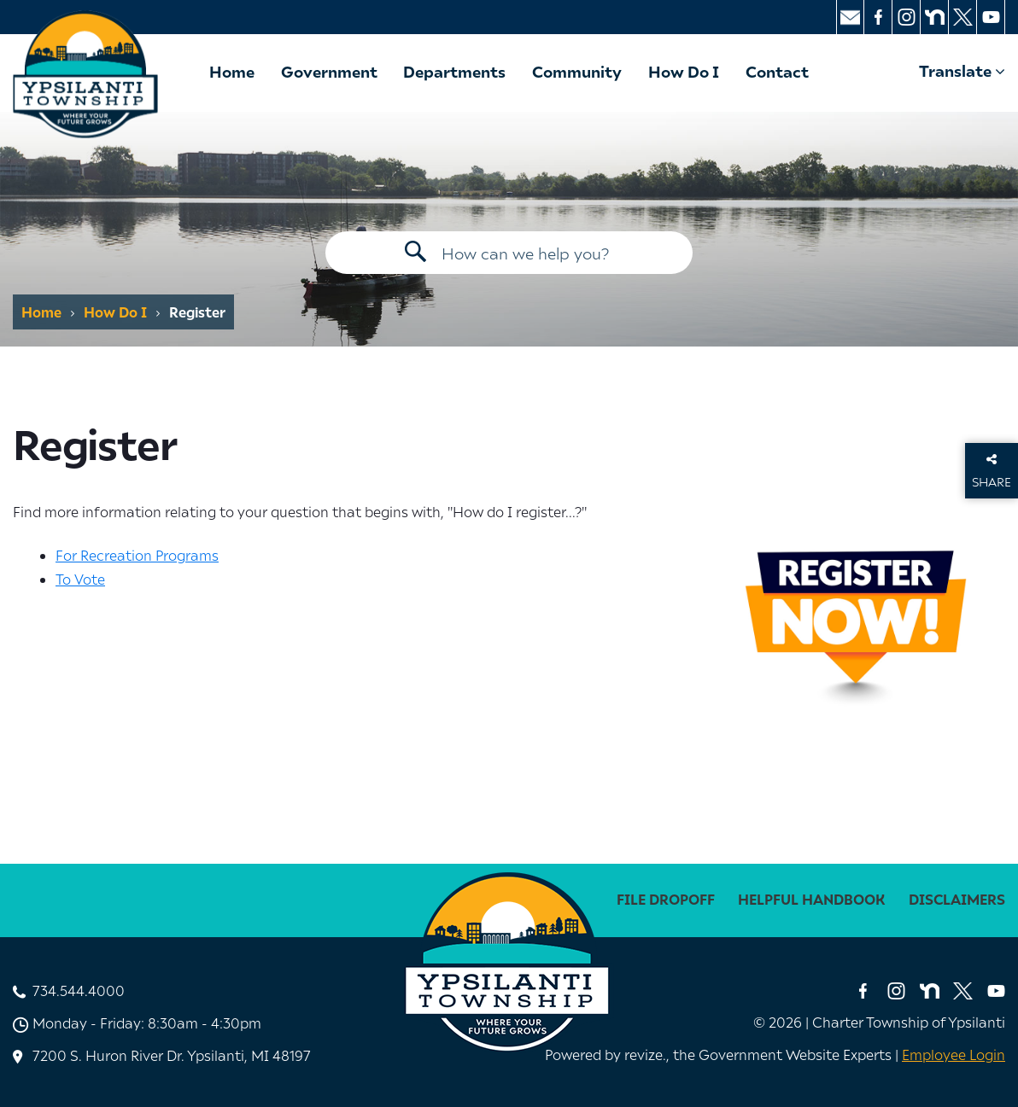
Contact (777, 71)
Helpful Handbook (812, 899)
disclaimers (957, 899)
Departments (454, 71)
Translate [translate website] (962, 70)
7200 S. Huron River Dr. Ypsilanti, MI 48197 (171, 1054)
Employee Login (953, 1054)
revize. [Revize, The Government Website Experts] (645, 1054)
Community (577, 71)
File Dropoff (666, 899)
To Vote (80, 578)
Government (329, 71)
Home (231, 71)
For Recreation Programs (137, 554)
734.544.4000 (78, 990)
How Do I (683, 71)
